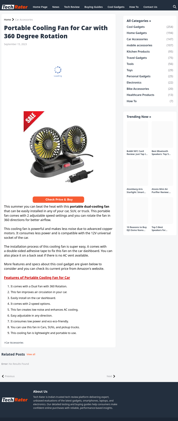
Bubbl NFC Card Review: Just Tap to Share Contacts (137, 153)
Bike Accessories (150, 89)
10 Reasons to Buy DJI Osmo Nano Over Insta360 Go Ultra (137, 229)
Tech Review (72, 7)
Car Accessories (24, 19)
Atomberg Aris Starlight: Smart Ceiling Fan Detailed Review (135, 191)
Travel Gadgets (150, 58)
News (55, 7)
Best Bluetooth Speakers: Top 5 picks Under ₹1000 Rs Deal (162, 153)
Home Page (40, 7)
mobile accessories (150, 45)
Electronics (150, 82)
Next (109, 376)
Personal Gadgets (150, 76)
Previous (10, 376)
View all (31, 354)
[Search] (174, 7)
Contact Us (150, 7)
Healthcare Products (150, 95)
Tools (150, 64)
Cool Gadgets (116, 7)
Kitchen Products (150, 51)
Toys (150, 70)
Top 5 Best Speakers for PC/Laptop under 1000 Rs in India (161, 229)
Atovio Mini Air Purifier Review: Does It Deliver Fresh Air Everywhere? (160, 191)
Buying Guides (93, 7)
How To (134, 7)
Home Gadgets (150, 33)
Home (7, 19)
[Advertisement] (57, 74)
